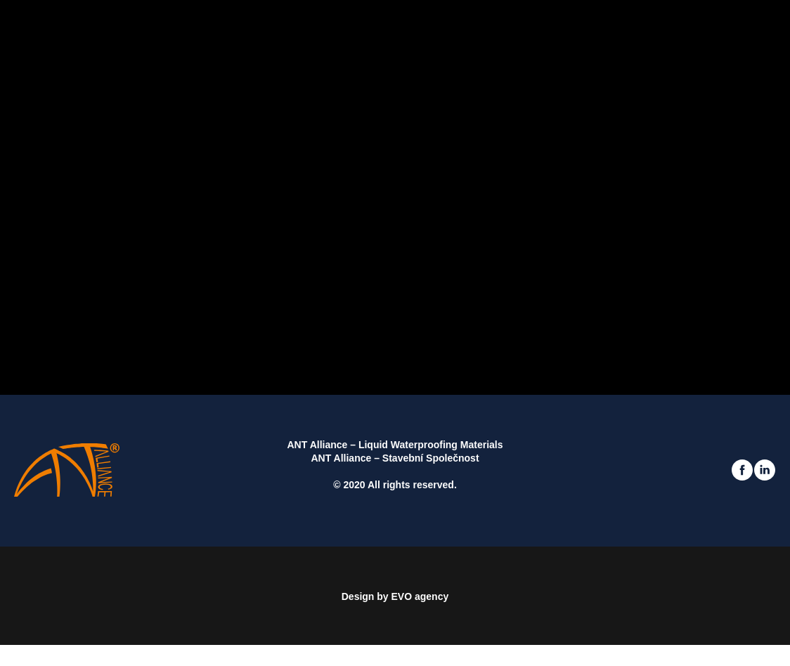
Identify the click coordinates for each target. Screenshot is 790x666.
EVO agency (420, 596)
